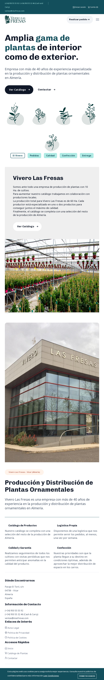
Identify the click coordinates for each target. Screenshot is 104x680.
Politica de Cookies (16, 638)
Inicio (9, 649)
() (93, 7)
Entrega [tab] (86, 155)
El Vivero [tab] (17, 155)
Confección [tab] (68, 155)
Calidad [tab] (50, 155)
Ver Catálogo (17, 90)
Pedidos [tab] (34, 155)
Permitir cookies (87, 676)
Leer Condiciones (51, 676)
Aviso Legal (12, 628)
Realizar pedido (78, 19)
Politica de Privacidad (17, 633)
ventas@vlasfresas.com (14, 11)
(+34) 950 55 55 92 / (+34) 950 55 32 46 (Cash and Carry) (24, 5)
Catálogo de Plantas (16, 654)
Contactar (45, 89)
